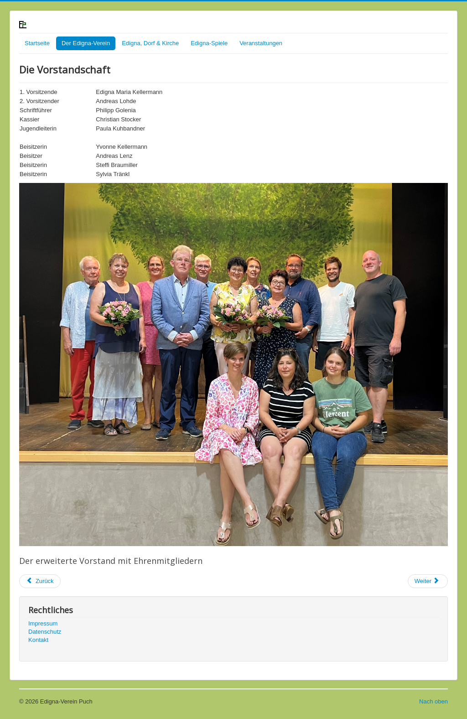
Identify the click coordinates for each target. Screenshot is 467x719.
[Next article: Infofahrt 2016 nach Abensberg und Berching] (428, 581)
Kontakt (38, 639)
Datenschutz (44, 631)
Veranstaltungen (260, 43)
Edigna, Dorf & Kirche (150, 43)
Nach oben (433, 701)
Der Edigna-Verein (86, 43)
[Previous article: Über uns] (40, 581)
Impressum (42, 623)
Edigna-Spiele (209, 43)
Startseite (37, 43)
